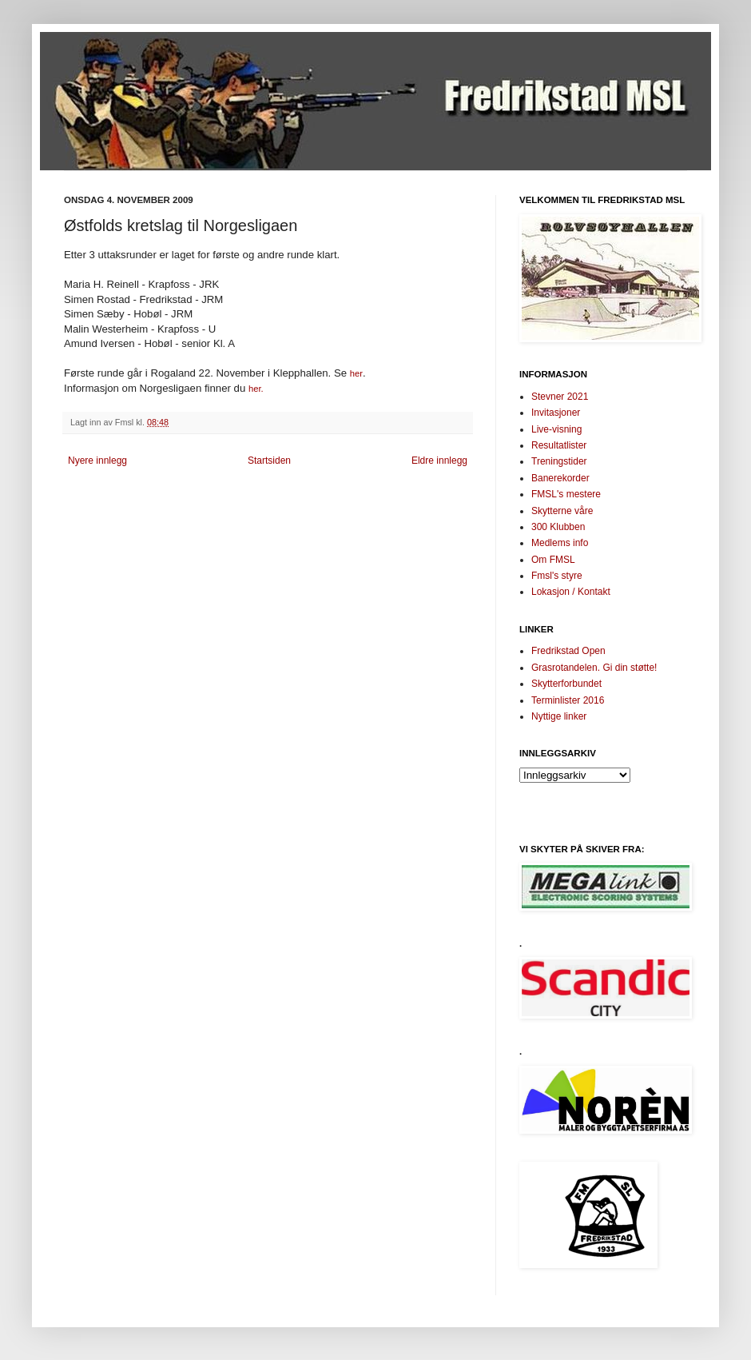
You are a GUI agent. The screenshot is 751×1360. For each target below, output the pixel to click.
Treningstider (559, 461)
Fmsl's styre (556, 575)
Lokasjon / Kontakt (570, 591)
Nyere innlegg (97, 460)
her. (256, 388)
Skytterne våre (562, 510)
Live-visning (556, 429)
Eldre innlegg (439, 460)
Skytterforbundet (566, 683)
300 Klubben (558, 526)
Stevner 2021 (559, 396)
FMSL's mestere (566, 494)
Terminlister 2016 (567, 700)
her (356, 373)
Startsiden (269, 460)
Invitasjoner (555, 412)
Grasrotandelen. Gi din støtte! (594, 667)
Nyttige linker (558, 716)
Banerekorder (560, 478)
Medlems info (559, 542)
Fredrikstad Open (568, 650)
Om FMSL (553, 559)
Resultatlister (558, 445)
